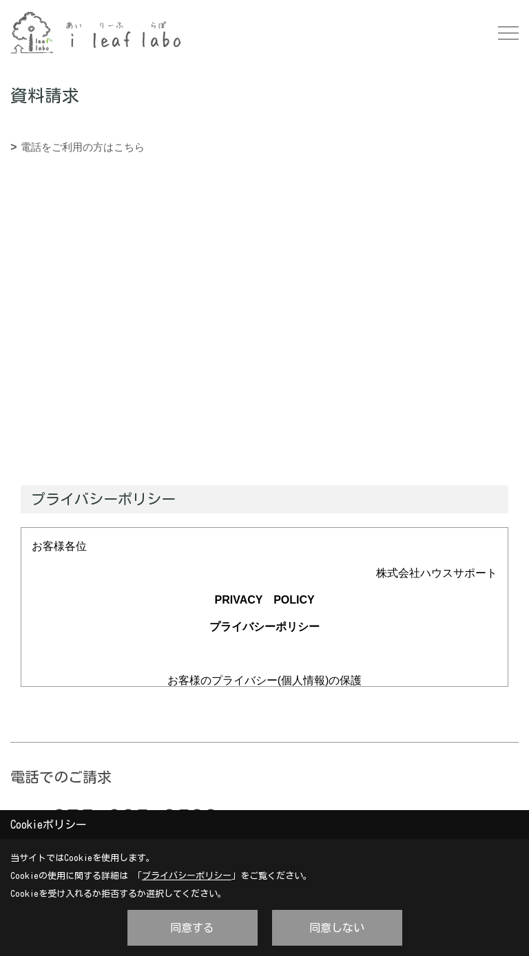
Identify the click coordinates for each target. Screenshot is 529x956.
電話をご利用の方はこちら (83, 147)
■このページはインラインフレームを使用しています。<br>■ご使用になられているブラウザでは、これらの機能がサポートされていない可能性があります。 (264, 254)
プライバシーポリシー (186, 875)
